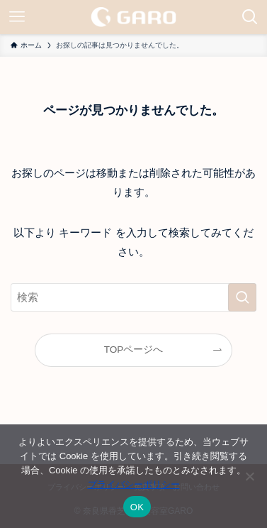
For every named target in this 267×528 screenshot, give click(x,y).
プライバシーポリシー (134, 484)
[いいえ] (249, 476)
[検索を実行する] (242, 297)
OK (137, 507)
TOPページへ (134, 349)
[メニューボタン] (17, 17)
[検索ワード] (133, 297)
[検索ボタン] (250, 17)
